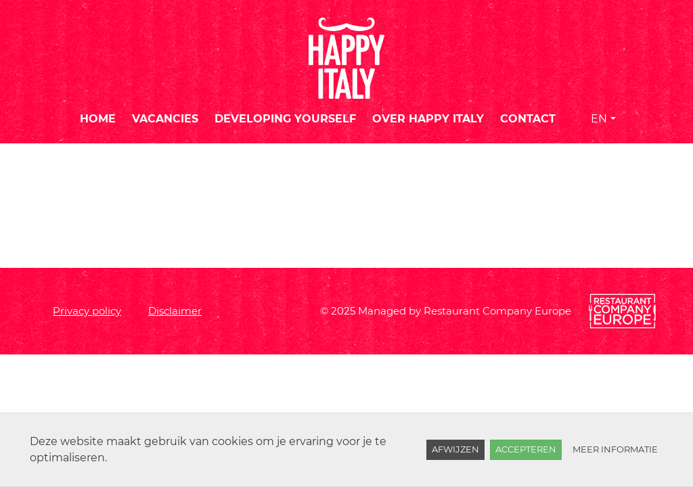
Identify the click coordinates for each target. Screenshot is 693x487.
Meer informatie (615, 449)
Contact (528, 118)
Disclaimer (175, 310)
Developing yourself (285, 118)
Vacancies (165, 118)
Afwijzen (455, 449)
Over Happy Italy (428, 118)
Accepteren (525, 449)
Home (98, 118)
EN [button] (599, 118)
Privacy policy (87, 310)
